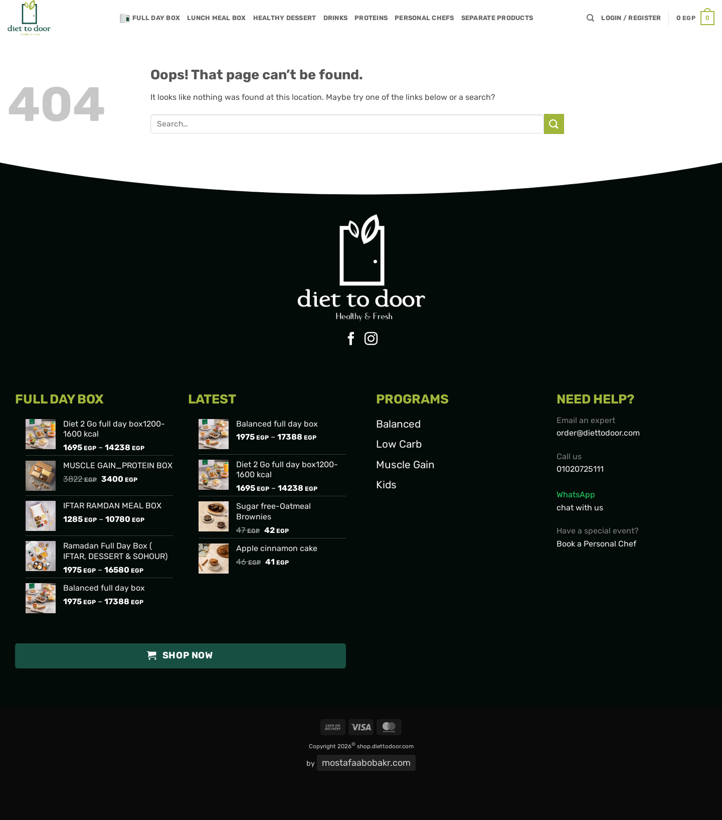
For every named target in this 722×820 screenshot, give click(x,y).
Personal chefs (424, 18)
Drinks (335, 18)
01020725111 (580, 469)
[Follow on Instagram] (371, 339)
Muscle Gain (405, 465)
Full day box (150, 18)
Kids (386, 485)
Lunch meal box (216, 18)
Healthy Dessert (284, 18)
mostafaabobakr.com (366, 762)
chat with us (580, 507)
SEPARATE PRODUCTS (497, 18)
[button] (631, 18)
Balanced (398, 424)
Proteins (371, 18)
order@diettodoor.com (598, 433)
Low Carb (399, 444)
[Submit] (554, 123)
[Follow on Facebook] (350, 339)
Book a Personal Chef (596, 544)
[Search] (590, 18)
